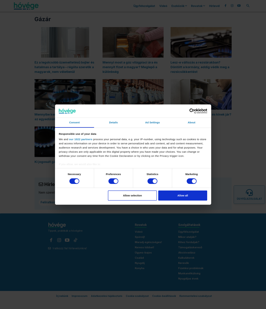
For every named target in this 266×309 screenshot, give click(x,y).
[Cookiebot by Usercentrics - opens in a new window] (192, 111)
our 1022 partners (80, 139)
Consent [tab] (74, 122)
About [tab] (191, 122)
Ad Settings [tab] (152, 122)
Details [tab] (113, 122)
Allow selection (132, 195)
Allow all (183, 195)
